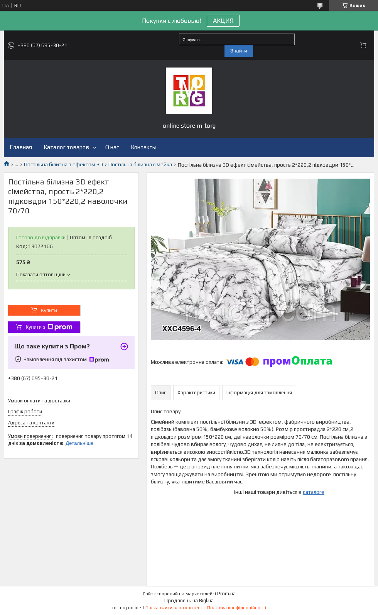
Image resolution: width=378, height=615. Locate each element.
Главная (21, 147)
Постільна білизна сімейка (140, 164)
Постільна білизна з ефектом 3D (63, 164)
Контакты (143, 147)
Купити (49, 310)
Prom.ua (226, 593)
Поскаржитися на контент (174, 607)
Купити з (48, 327)
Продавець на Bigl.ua (189, 600)
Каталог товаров (66, 147)
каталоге (313, 492)
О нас (112, 147)
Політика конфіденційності (236, 607)
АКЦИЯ (223, 20)
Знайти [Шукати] (238, 51)
